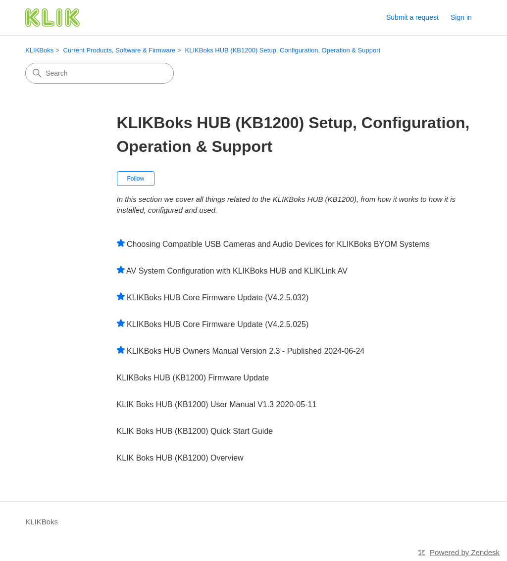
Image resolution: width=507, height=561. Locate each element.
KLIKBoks (39, 50)
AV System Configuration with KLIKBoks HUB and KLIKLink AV (237, 271)
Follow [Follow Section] (136, 178)
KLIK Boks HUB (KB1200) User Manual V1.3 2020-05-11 (217, 404)
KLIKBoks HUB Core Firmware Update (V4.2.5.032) (217, 297)
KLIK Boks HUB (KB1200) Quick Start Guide (195, 431)
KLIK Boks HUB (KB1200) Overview (180, 458)
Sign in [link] (461, 17)
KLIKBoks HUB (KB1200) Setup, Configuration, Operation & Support (283, 50)
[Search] (99, 73)
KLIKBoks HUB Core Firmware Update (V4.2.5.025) (217, 324)
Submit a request (412, 17)
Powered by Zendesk (465, 552)
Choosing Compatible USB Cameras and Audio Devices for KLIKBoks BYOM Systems (278, 244)
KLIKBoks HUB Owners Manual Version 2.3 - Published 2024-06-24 (245, 351)
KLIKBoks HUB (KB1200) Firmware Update (193, 378)
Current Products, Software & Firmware (119, 50)
